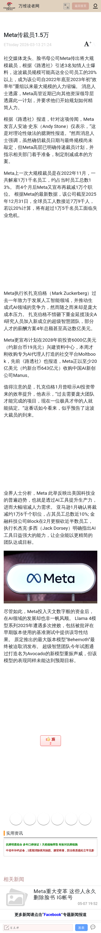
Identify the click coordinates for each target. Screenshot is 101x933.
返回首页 (80, 6)
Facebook (52, 914)
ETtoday (11, 44)
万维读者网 (28, 5)
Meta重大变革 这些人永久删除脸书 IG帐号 (65, 894)
